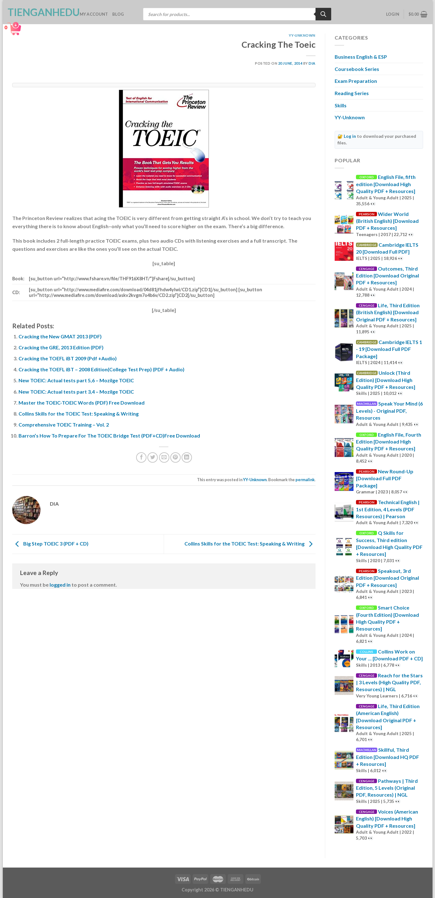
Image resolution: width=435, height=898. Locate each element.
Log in (350, 136)
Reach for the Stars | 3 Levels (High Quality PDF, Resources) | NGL (389, 682)
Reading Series (352, 93)
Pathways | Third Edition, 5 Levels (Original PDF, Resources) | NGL (387, 788)
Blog (118, 14)
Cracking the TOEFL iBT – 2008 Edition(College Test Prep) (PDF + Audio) (101, 369)
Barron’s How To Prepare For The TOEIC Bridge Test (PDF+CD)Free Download (109, 435)
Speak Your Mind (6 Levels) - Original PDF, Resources (389, 411)
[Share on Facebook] (141, 457)
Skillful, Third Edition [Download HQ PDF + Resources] (387, 757)
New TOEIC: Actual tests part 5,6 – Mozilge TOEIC (76, 380)
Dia (312, 63)
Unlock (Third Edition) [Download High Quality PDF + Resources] (385, 380)
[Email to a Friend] (164, 457)
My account (94, 14)
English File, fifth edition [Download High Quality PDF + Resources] (386, 184)
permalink (305, 479)
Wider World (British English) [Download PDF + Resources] (387, 221)
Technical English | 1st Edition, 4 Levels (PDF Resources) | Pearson (388, 509)
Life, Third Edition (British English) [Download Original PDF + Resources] (388, 312)
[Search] (323, 14)
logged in (60, 585)
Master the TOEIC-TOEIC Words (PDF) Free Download (82, 403)
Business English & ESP (361, 57)
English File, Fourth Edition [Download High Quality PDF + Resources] (388, 442)
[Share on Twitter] (152, 457)
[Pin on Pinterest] (175, 457)
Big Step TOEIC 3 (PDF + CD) (50, 543)
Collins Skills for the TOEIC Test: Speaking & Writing (79, 414)
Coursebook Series (357, 69)
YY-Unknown (302, 35)
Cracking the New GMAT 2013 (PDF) (60, 336)
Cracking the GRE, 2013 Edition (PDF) (61, 347)
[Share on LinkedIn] (187, 457)
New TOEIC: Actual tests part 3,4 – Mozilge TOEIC (76, 392)
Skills (341, 105)
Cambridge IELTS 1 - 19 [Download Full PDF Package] (389, 349)
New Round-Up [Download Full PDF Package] (384, 478)
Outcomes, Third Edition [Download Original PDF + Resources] (387, 276)
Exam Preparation (356, 81)
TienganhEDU (39, 12)
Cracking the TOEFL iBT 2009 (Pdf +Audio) (68, 358)
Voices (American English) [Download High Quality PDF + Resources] (387, 819)
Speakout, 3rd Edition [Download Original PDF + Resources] (387, 578)
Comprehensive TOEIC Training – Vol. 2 (64, 424)
